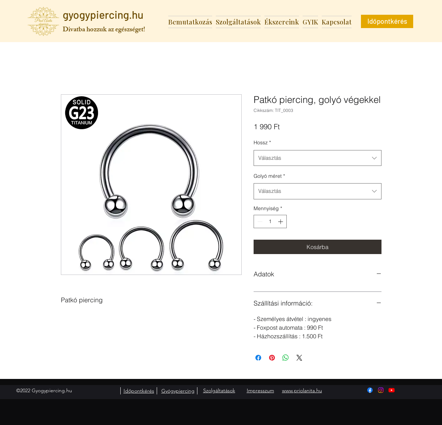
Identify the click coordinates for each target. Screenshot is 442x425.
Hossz (262, 142)
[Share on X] (299, 357)
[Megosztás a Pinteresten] (272, 357)
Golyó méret (269, 176)
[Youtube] (391, 390)
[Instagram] (380, 390)
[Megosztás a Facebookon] (258, 357)
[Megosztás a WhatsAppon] (285, 357)
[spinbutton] (270, 221)
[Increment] (281, 221)
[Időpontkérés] (387, 21)
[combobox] (317, 158)
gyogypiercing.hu (103, 14)
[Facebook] (370, 390)
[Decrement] (259, 221)
